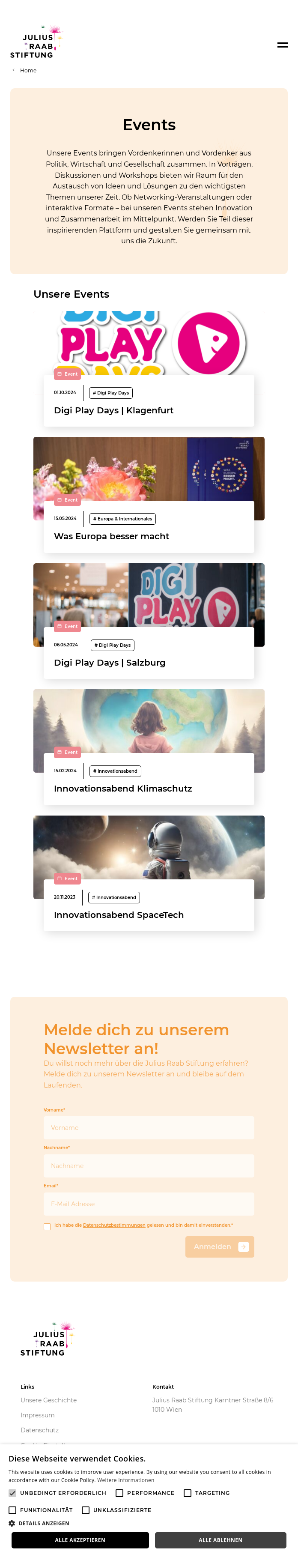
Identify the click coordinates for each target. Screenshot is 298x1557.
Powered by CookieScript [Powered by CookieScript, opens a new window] (260, 1552)
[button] (149, 1523)
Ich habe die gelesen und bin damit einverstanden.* (138, 1226)
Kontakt (163, 1387)
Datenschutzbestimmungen (114, 1225)
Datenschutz (40, 1430)
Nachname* (149, 1161)
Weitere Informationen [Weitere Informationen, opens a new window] (126, 1480)
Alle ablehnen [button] (220, 1540)
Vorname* (149, 1124)
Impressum (38, 1415)
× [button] (288, 1453)
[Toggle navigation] (282, 45)
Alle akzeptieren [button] (80, 1540)
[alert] (149, 1500)
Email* (149, 1199)
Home (28, 70)
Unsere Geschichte (49, 1400)
